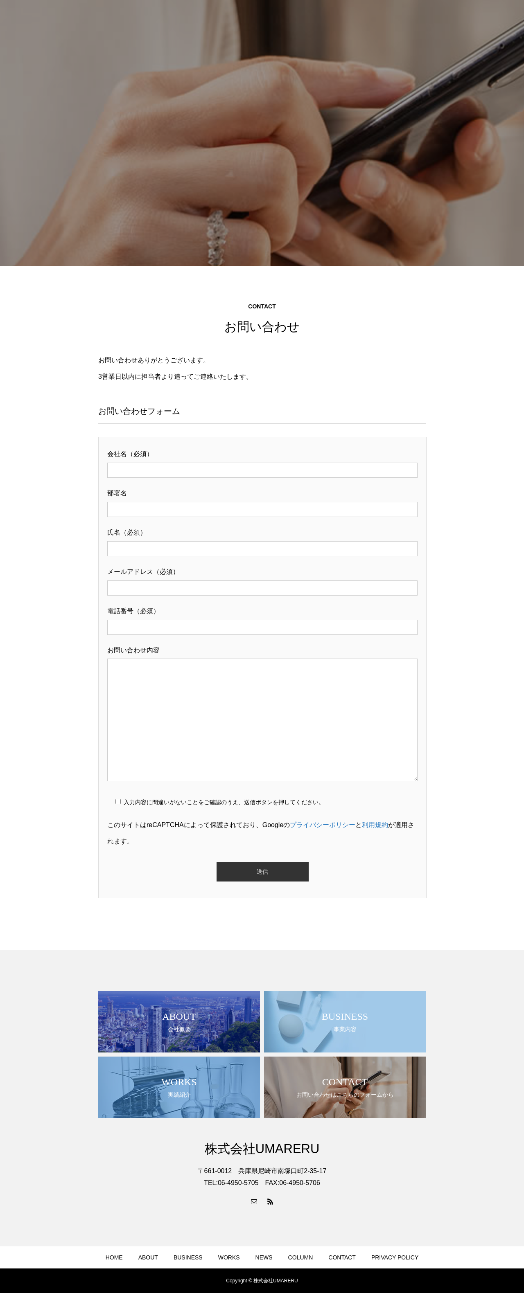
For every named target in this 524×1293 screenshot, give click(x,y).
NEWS (264, 1257)
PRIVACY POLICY (394, 1257)
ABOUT (148, 1257)
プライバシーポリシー (322, 824)
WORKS (229, 1257)
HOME (114, 1257)
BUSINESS (188, 1257)
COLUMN (300, 1257)
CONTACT (342, 1257)
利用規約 (375, 824)
